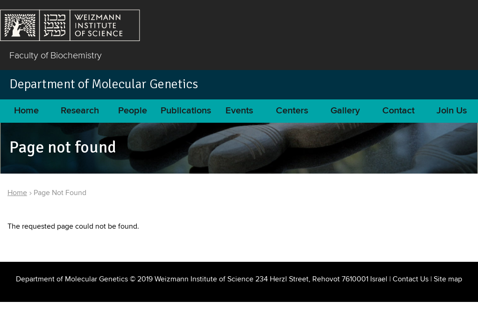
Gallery (345, 111)
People (132, 111)
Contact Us (411, 279)
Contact (398, 111)
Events (239, 111)
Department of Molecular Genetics (103, 84)
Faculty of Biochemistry (55, 55)
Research (80, 111)
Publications (186, 111)
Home (26, 111)
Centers (292, 111)
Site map (448, 279)
